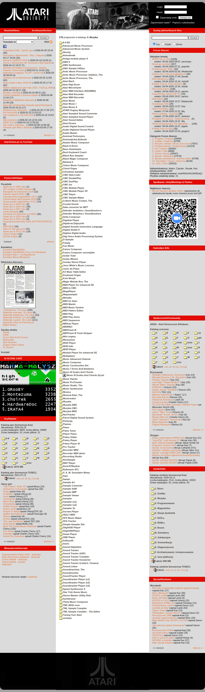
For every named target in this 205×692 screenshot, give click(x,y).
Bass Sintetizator (70, 149)
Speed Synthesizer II (72, 589)
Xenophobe (9, 504)
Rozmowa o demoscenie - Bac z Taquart (23, 55)
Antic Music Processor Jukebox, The (81, 75)
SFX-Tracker (67, 521)
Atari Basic (157, 99)
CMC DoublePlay (70, 178)
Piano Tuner (67, 430)
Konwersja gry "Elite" (162, 69)
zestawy (65, 618)
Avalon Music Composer (74, 142)
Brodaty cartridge (11, 92)
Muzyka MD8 (68, 411)
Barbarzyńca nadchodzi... (16, 110)
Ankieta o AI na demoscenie (17, 77)
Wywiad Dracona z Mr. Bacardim (168, 377)
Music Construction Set (73, 365)
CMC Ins (65, 184)
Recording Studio (70, 456)
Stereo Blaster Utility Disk (75, 595)
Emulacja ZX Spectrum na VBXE (19, 214)
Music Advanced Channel (74, 359)
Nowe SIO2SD (159, 598)
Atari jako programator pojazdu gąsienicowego (26, 105)
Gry (158, 44)
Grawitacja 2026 (160, 104)
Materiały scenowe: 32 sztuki (17, 312)
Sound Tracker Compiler (74, 556)
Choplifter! (8, 494)
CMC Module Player (71, 188)
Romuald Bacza (160, 397)
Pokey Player (68, 440)
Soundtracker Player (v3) (74, 585)
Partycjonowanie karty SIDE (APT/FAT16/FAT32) (27, 221)
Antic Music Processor (73, 71)
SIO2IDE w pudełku (162, 640)
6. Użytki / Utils (159, 151)
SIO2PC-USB (159, 595)
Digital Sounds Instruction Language (81, 226)
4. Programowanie (163, 503)
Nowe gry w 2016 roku (14, 216)
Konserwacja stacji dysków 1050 (19, 199)
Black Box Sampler (71, 155)
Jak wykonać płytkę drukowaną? (168, 625)
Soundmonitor (68, 573)
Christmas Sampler (71, 172)
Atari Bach (66, 81)
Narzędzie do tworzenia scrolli (18, 191)
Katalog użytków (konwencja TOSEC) (170, 566)
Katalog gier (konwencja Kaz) (17, 425)
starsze (50, 241)
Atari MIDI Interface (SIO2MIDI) (77, 91)
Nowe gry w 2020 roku (14, 204)
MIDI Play (66, 314)
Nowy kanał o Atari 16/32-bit (17, 82)
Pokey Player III (69, 443)
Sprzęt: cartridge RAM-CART (166, 452)
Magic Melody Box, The (73, 281)
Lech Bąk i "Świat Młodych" (166, 382)
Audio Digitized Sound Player (77, 129)
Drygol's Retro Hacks (13, 345)
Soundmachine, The (72, 569)
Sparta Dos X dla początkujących (169, 74)
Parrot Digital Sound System (76, 417)
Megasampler (68, 294)
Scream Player (69, 511)
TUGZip (34, 478)
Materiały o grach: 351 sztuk (17, 320)
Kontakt (5, 352)
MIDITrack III (67, 330)
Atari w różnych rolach (163, 637)
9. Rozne (157, 527)
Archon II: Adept (11, 511)
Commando (9, 499)
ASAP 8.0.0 (9, 122)
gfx (198, 337)
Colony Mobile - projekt (13, 562)
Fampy (64, 243)
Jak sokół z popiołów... (14, 125)
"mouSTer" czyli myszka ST (166, 440)
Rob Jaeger (158, 409)
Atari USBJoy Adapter (163, 443)
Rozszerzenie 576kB (162, 630)
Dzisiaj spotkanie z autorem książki (21, 95)
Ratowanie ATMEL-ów (163, 603)
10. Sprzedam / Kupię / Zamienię (168, 161)
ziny (177, 362)
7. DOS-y (157, 518)
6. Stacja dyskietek (163, 513)
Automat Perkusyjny (72, 136)
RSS (48, 42)
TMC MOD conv (69, 605)
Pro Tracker (67, 447)
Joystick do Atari (160, 608)
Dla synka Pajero (160, 89)
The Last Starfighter (13, 521)
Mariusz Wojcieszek (162, 394)
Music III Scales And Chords (76, 372)
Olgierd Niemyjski (161, 424)
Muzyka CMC (68, 408)
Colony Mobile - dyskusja (14, 559)
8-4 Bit (64, 42)
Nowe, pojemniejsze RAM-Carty (168, 438)
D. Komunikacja (161, 542)
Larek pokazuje (11, 211)
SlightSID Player (70, 527)
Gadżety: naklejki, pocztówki (166, 450)
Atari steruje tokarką (162, 642)
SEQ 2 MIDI (67, 514)
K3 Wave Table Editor (72, 272)
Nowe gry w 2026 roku (14, 186)
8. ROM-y (158, 522)
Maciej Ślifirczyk (160, 417)
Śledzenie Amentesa (162, 399)
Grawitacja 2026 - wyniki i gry (18, 50)
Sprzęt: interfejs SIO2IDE (165, 460)
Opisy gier (6, 484)
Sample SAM (68, 489)
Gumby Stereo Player (72, 262)
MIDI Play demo (69, 317)
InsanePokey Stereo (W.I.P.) (166, 94)
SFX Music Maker (70, 518)
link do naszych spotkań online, (168, 191)
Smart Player (68, 534)
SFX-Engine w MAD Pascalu (17, 189)
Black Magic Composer (73, 158)
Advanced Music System (74, 49)
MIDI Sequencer (69, 320)
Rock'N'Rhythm (69, 466)
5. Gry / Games (160, 148)
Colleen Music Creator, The (75, 201)
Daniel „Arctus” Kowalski (164, 389)
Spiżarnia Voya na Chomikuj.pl (18, 322)
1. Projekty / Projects (162, 138)
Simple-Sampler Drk (72, 524)
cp (197, 332)
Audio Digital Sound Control (76, 126)
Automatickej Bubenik (73, 139)
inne (27, 463)
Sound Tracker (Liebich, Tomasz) (79, 563)
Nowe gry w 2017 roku (14, 209)
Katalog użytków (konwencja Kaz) (168, 475)
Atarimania (8, 340)
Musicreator (67, 398)
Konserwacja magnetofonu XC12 (19, 201)
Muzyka (65, 401)
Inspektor (7, 533)
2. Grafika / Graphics (162, 141)
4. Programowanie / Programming (169, 146)
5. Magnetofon (160, 508)
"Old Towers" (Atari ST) (15, 486)
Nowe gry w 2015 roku (14, 219)
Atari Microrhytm (70, 87)
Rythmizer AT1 (69, 469)
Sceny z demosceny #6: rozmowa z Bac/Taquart (27, 63)
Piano (64, 427)
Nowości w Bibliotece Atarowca (19, 100)
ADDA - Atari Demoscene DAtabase (169, 324)
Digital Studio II (69, 230)
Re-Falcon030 (10, 112)
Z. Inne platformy (162, 557)
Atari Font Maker (160, 109)
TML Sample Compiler (73, 608)
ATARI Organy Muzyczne (74, 110)
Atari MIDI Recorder (71, 97)
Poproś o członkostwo (183, 22)
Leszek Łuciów (159, 402)
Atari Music (67, 100)
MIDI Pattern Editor (71, 310)
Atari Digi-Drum (69, 84)
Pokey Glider (68, 437)
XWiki (6, 335)
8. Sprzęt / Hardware (162, 156)
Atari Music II (68, 107)
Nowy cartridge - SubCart (165, 114)
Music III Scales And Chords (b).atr (83, 375)
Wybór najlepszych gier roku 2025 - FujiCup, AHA (28, 87)
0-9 (5, 438)
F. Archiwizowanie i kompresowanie (172, 552)
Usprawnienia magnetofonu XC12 (20, 196)
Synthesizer (67, 599)
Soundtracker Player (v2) (74, 582)
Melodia (65, 297)
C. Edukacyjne (160, 537)
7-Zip (28, 478)
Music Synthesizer (71, 388)
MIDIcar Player (69, 323)
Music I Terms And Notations (76, 369)
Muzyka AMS (68, 405)
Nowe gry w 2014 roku (14, 231)
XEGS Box (157, 635)
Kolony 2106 (9, 509)
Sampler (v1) (68, 502)
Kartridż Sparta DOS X (14, 194)
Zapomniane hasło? (161, 22)
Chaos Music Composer (74, 165)
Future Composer (70, 249)
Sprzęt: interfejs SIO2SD (164, 462)
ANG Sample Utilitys (72, 68)
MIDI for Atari (68, 301)
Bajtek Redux (9, 325)
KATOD (156, 392)
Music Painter (68, 379)
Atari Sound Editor (71, 120)
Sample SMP (68, 492)
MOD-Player (67, 349)
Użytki (168, 44)
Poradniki (6, 184)
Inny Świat (8, 531)
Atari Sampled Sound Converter (78, 113)
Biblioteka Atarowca (12, 262)
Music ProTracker (70, 382)
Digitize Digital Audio (72, 233)
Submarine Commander (15, 489)
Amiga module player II (73, 58)
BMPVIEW (8, 226)
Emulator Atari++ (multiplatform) (19, 254)
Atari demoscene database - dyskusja (21, 557)
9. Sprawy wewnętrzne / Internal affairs (171, 158)
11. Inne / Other (160, 163)
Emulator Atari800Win (14, 249)
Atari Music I (67, 104)
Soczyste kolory (160, 633)
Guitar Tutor (67, 255)
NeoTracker (67, 414)
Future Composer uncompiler (77, 252)
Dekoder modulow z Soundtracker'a (80, 210)
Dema (179, 44)
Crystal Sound (68, 204)
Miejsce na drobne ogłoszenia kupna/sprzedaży (176, 455)
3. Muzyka (158, 498)
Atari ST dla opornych (14, 229)
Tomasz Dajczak (160, 380)
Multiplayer (67, 356)
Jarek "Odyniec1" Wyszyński (166, 419)
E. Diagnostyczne (162, 547)
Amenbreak (67, 55)
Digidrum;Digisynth (71, 223)
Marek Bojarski (159, 422)
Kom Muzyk (67, 278)
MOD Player (67, 343)
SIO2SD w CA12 (160, 600)
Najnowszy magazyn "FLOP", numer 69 (23, 72)
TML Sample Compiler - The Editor (79, 611)
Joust (5, 496)
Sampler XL (67, 508)
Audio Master (68, 133)
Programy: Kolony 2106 (164, 445)
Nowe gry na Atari (161, 64)
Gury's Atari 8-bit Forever (15, 337)
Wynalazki (155, 585)
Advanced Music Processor (76, 46)
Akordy (65, 52)
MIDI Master (67, 304)
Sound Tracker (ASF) (72, 553)
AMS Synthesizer (70, 65)
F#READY (157, 387)
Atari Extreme (10, 120)
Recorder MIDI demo (72, 453)
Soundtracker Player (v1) (74, 579)
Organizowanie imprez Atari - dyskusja (21, 554)
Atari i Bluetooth (160, 593)
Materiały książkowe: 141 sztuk (19, 315)
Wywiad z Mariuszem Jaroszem (168, 375)
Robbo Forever (10, 506)
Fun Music (66, 246)
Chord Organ (68, 168)
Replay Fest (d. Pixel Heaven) (167, 84)
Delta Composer (69, 217)
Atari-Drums (67, 123)
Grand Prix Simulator (13, 536)
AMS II (64, 62)
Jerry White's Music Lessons (76, 265)
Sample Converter (70, 485)
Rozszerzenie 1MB (161, 615)
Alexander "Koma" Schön (165, 414)
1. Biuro (157, 488)
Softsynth (66, 540)
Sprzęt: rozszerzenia (162, 447)
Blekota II (66, 162)
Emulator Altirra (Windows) (16, 257)
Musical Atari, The (70, 395)
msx (188, 347)
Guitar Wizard (68, 259)
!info (177, 342)
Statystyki (7, 564)
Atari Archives (10, 342)
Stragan (154, 435)
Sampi (64, 479)
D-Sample (66, 239)
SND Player (67, 537)
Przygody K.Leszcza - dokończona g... (171, 118)
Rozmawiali (156, 372)
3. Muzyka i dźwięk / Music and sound (171, 143)
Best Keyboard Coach (73, 152)
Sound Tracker (69, 550)
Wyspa (6, 516)
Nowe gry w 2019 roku (14, 206)
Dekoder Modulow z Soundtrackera (80, 213)
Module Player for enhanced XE (78, 352)
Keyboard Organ (70, 275)
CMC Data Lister (70, 175)
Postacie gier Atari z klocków (17, 127)
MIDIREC (66, 326)
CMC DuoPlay (68, 181)
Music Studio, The (70, 385)
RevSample (67, 460)
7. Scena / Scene (161, 153)
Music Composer (70, 362)
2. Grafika (158, 493)
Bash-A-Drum (68, 146)
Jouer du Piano (69, 268)
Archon (6, 519)
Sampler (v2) (68, 505)
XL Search (8, 347)
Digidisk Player (69, 220)
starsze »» (49, 135)
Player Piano (68, 434)
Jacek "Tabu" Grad (161, 412)
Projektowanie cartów (163, 605)
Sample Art (67, 482)
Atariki (6, 332)
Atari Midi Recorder (71, 94)
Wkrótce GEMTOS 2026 (15, 60)
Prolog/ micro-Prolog (162, 128)
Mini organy (67, 336)
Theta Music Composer (73, 602)
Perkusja (65, 421)
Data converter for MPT (73, 207)
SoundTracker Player (72, 576)
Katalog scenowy (159, 329)
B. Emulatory (160, 532)
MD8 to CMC (67, 288)
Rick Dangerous (160, 79)
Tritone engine (10, 234)
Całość (9, 478)
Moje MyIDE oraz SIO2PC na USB (169, 620)
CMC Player (67, 194)
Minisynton (67, 340)
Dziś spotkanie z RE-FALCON (18, 115)
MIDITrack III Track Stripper (75, 333)
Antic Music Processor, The (76, 78)
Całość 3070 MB (12, 467)
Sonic (64, 543)
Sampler (65, 498)
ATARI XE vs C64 (161, 59)
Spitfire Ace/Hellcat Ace (15, 514)
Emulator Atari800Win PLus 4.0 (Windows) (24, 252)
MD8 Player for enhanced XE (76, 285)
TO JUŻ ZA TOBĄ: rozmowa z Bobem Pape (174, 404)
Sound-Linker (68, 566)
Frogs (6, 491)
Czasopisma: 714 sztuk (15, 310)
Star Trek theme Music (73, 592)
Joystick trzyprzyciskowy (164, 618)
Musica (65, 392)
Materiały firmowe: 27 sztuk (17, 317)
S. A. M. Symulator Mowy (74, 472)
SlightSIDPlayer (69, 531)
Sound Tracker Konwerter (75, 560)
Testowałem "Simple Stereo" (166, 613)
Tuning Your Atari (70, 615)
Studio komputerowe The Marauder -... (171, 123)
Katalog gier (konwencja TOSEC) (18, 472)
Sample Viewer (69, 495)
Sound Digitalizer (70, 547)
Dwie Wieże (9, 524)
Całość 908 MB (161, 561)
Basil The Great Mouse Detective (19, 526)
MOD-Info (66, 346)
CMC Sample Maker (71, 197)
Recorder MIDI (68, 450)
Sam (63, 476)
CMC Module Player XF (73, 191)
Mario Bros (8, 501)
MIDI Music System (71, 307)
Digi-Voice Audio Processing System (80, 236)
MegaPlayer (67, 291)
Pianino (65, 424)
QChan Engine (10, 236)
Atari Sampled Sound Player (76, 117)
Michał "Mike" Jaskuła (163, 385)
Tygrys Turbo (158, 610)
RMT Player (67, 463)
